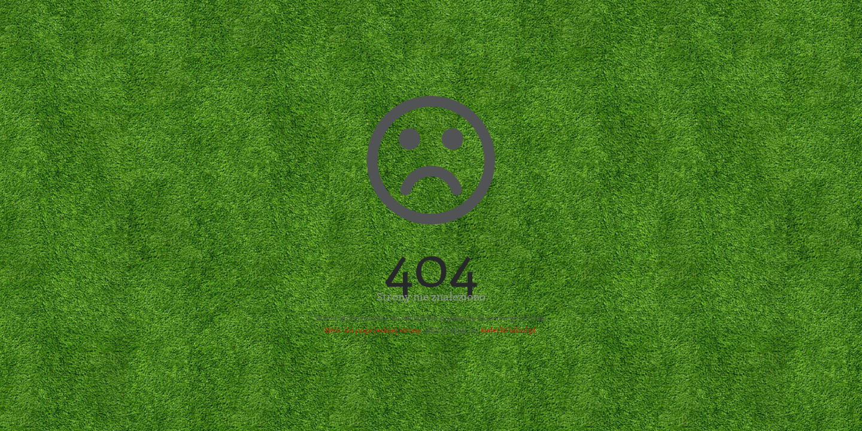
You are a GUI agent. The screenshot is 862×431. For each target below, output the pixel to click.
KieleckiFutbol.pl (508, 330)
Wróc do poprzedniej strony (372, 330)
